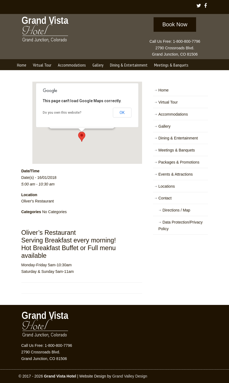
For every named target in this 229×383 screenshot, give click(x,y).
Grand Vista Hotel (45, 30)
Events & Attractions (176, 174)
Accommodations (173, 114)
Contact (165, 198)
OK (122, 112)
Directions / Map (176, 210)
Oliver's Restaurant (37, 201)
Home (164, 90)
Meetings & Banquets (177, 150)
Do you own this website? (62, 113)
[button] (81, 137)
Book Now (174, 24)
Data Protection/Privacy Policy (181, 225)
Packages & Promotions (179, 162)
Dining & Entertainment (178, 138)
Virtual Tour (168, 102)
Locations (167, 186)
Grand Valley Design (129, 376)
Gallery (165, 126)
